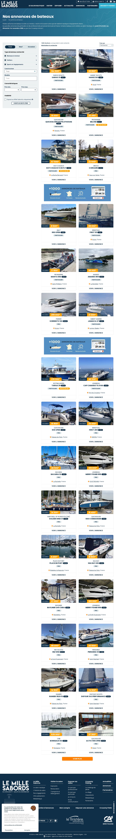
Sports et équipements (15, 64)
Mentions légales (78, 834)
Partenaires (92, 6)
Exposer (57, 6)
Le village (88, 792)
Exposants (54, 786)
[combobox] (21, 71)
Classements (89, 795)
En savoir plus (109, 811)
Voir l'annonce (59, 89)
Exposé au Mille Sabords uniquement (20, 99)
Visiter (49, 6)
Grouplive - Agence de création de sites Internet (58, 836)
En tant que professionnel (72, 788)
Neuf (20, 47)
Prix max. (24, 87)
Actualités (68, 6)
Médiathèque (37, 799)
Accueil (4, 20)
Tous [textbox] (7, 71)
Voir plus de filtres (21, 103)
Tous (10, 47)
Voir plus (77, 759)
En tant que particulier (72, 793)
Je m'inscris (71, 797)
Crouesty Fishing (107, 6)
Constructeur (9, 68)
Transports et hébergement (55, 792)
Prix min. (8, 87)
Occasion (31, 47)
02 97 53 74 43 (10, 821)
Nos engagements (39, 793)
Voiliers (9, 60)
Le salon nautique (36, 6)
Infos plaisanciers (39, 796)
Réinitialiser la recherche (49, 45)
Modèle (7, 75)
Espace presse (40, 821)
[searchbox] (13, 78)
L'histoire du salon (39, 790)
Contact (24, 821)
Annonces (80, 6)
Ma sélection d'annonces (43, 808)
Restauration (55, 789)
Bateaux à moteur (13, 56)
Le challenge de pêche (90, 788)
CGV (85, 834)
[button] (43, 60)
